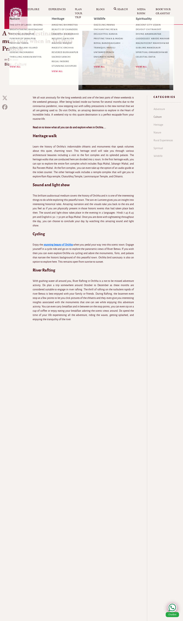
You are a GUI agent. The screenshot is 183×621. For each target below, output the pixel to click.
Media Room (141, 11)
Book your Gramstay (163, 11)
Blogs (100, 9)
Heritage (158, 124)
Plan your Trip (78, 13)
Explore (33, 9)
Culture (158, 116)
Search (121, 9)
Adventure (159, 109)
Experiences (57, 9)
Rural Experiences (163, 140)
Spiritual (158, 148)
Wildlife (158, 156)
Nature (157, 132)
